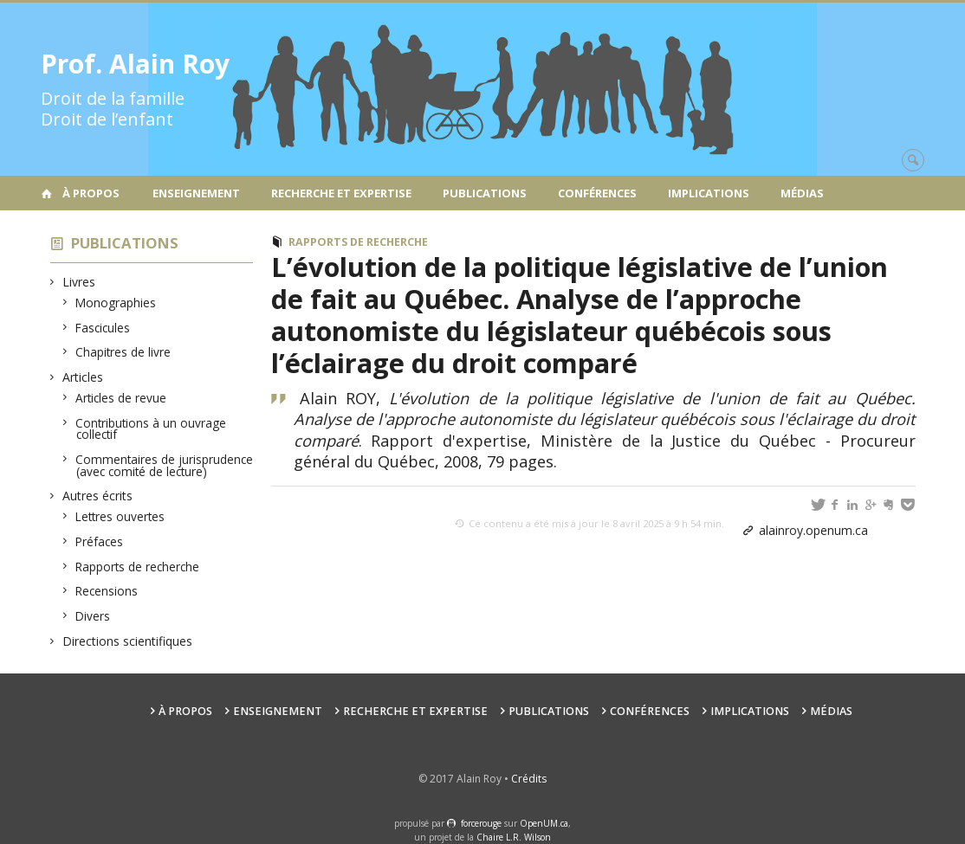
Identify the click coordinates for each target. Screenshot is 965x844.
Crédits (529, 778)
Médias (802, 193)
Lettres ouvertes (120, 516)
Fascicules (103, 327)
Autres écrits (98, 495)
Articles (83, 377)
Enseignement (196, 193)
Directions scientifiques (127, 641)
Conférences (597, 193)
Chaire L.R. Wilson (513, 837)
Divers (93, 616)
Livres (79, 282)
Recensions (107, 591)
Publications (485, 193)
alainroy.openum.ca (813, 530)
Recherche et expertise (341, 193)
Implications (708, 193)
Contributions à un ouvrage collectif (151, 429)
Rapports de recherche (137, 566)
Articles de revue (121, 398)
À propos (91, 193)
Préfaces (99, 541)
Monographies (116, 302)
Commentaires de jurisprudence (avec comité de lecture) (164, 465)
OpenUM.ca (544, 823)
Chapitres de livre (123, 352)
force (481, 823)
